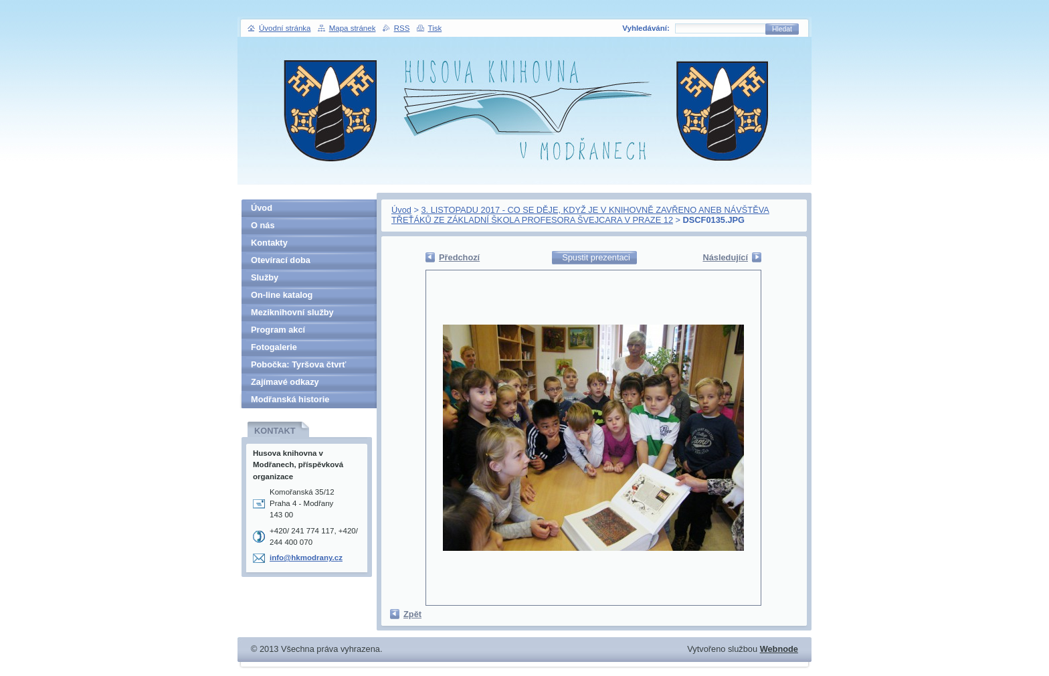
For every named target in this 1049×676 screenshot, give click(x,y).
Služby (264, 277)
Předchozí (459, 257)
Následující (725, 257)
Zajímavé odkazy (285, 382)
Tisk (435, 28)
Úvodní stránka (284, 28)
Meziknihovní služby (292, 312)
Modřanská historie (290, 399)
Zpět (412, 614)
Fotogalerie (274, 347)
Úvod (401, 210)
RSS (402, 28)
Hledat (782, 29)
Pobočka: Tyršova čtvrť (298, 364)
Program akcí (278, 330)
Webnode (779, 649)
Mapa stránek (352, 28)
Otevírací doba (280, 260)
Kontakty (269, 243)
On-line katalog (281, 295)
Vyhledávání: (646, 28)
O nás (263, 225)
